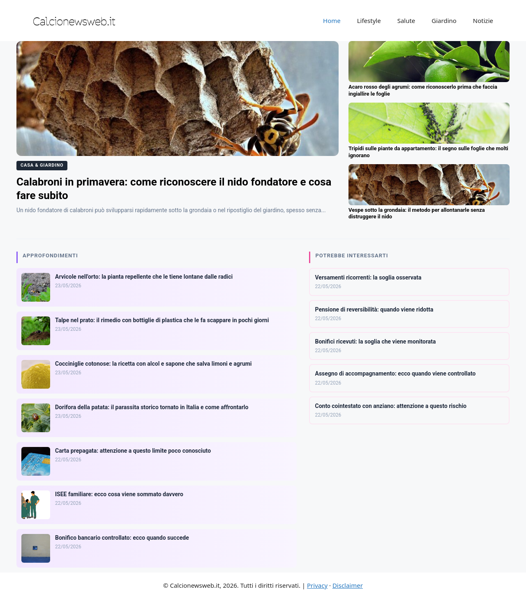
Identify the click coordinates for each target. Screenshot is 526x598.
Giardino (444, 20)
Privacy (317, 585)
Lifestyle (369, 20)
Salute (406, 20)
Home (332, 20)
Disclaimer (347, 585)
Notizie (483, 20)
